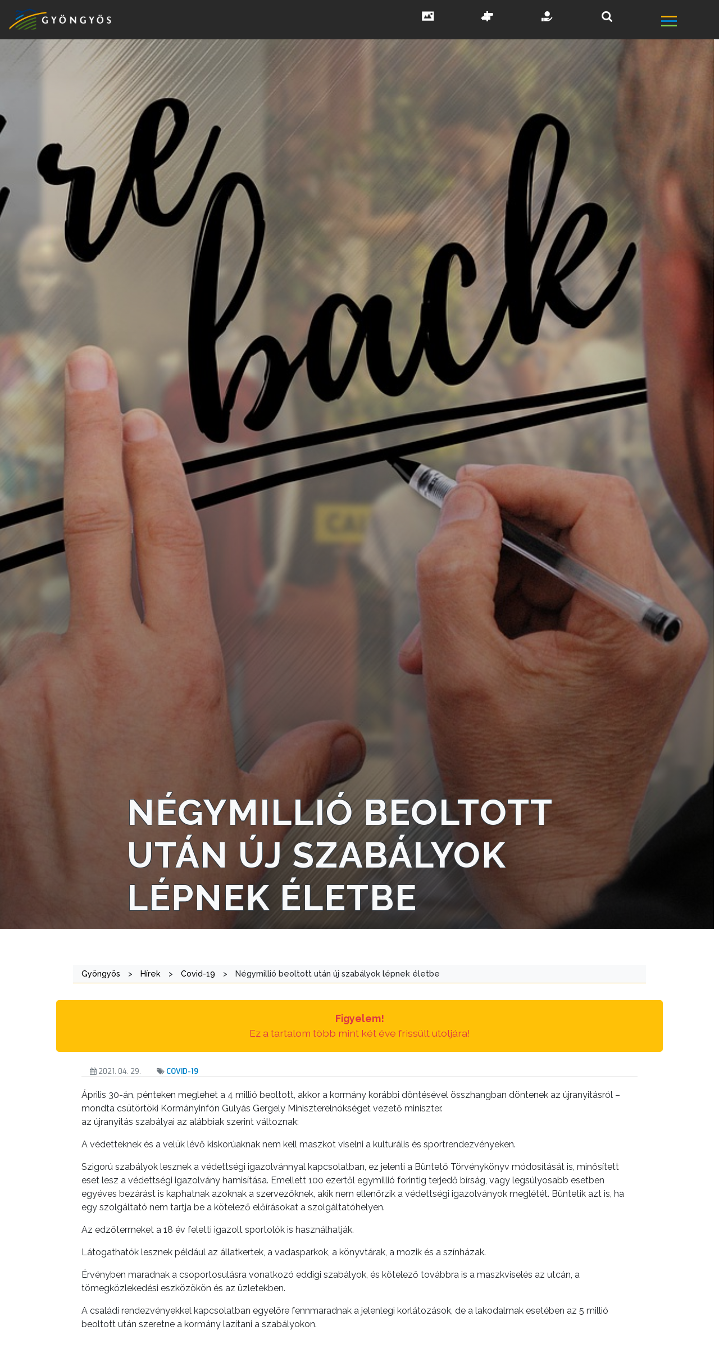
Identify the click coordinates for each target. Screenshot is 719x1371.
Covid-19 (182, 1071)
